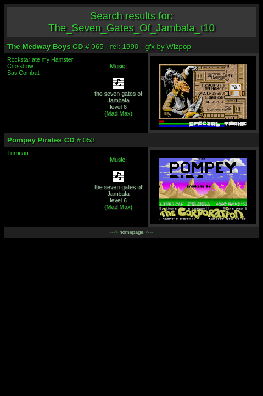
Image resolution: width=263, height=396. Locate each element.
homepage (131, 232)
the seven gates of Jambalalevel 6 (118, 100)
